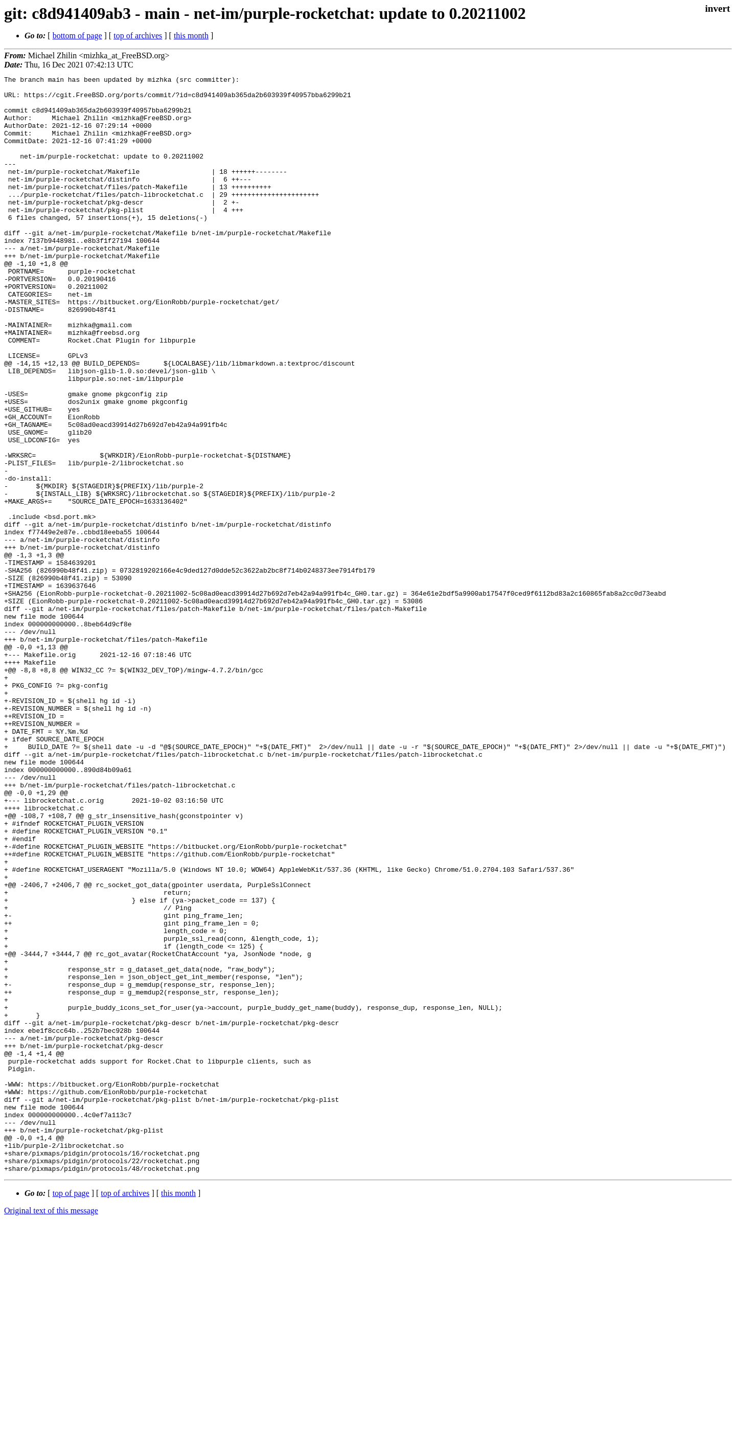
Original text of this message (51, 1430)
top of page (71, 1412)
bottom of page (77, 35)
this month (191, 35)
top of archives (137, 35)
